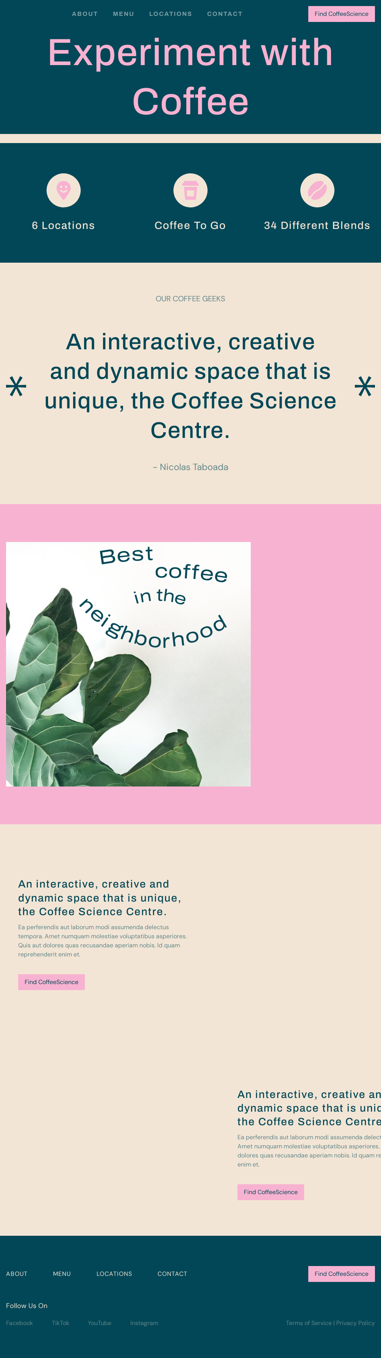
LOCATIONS (114, 1274)
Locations (170, 14)
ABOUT (17, 1274)
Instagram (144, 1323)
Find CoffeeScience (342, 14)
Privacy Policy (355, 1323)
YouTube (99, 1323)
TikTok (60, 1323)
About (85, 14)
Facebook (19, 1323)
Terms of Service (309, 1323)
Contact (225, 14)
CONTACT (172, 1274)
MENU (62, 1274)
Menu (123, 14)
